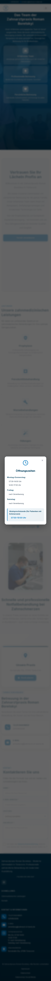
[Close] (42, 460)
